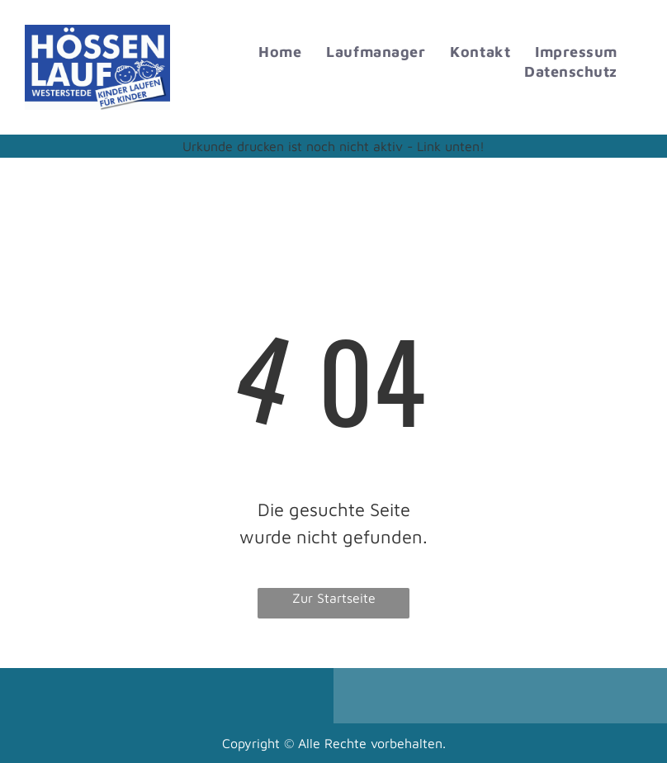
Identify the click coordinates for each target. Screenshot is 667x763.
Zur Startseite (334, 597)
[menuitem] (280, 52)
